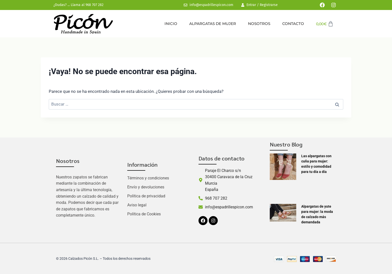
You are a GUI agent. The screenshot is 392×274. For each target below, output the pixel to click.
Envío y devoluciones (145, 187)
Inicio (170, 23)
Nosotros (259, 23)
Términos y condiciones (148, 178)
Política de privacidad (146, 196)
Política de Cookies (144, 214)
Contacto (293, 23)
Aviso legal (136, 205)
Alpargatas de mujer (212, 23)
